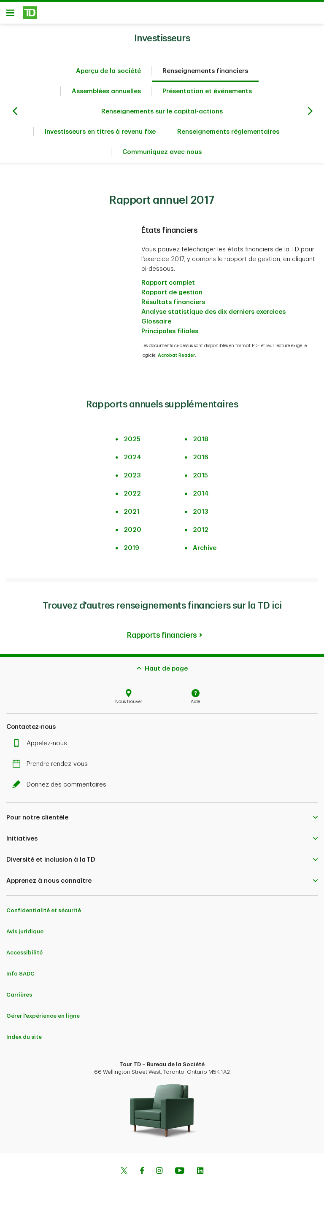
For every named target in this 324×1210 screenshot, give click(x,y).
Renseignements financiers (205, 71)
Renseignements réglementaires (228, 132)
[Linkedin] (200, 1172)
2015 (200, 475)
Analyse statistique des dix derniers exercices (213, 312)
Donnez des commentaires (61, 785)
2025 (132, 439)
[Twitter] (124, 1172)
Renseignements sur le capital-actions (162, 111)
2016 (200, 457)
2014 (201, 493)
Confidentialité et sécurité (43, 910)
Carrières (19, 994)
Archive (204, 548)
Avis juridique (24, 931)
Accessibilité (24, 952)
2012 (200, 530)
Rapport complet (168, 283)
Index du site (24, 1037)
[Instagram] (159, 1172)
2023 (132, 475)
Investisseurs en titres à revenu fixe (100, 132)
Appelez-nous (41, 743)
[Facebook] (141, 1172)
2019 (131, 548)
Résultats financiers (173, 302)
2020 (132, 530)
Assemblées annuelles (106, 91)
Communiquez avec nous (162, 152)
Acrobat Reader (176, 355)
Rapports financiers (162, 635)
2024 (132, 457)
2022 (132, 493)
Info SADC (20, 973)
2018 (200, 439)
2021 (131, 512)
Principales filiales (169, 331)
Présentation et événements (207, 91)
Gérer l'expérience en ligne (43, 1016)
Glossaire (156, 321)
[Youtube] (179, 1172)
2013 (200, 512)
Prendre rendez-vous (52, 764)
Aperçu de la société (108, 71)
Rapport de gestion (171, 292)
